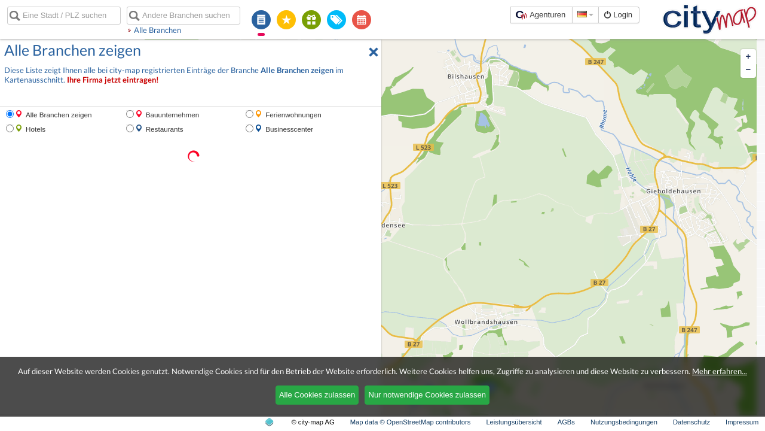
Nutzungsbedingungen (623, 422)
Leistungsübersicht (513, 422)
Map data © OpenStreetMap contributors (410, 422)
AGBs (566, 422)
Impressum (742, 422)
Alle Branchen (157, 30)
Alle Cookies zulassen (317, 394)
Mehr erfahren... (719, 371)
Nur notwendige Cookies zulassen (427, 394)
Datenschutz (691, 422)
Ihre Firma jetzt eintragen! (113, 79)
